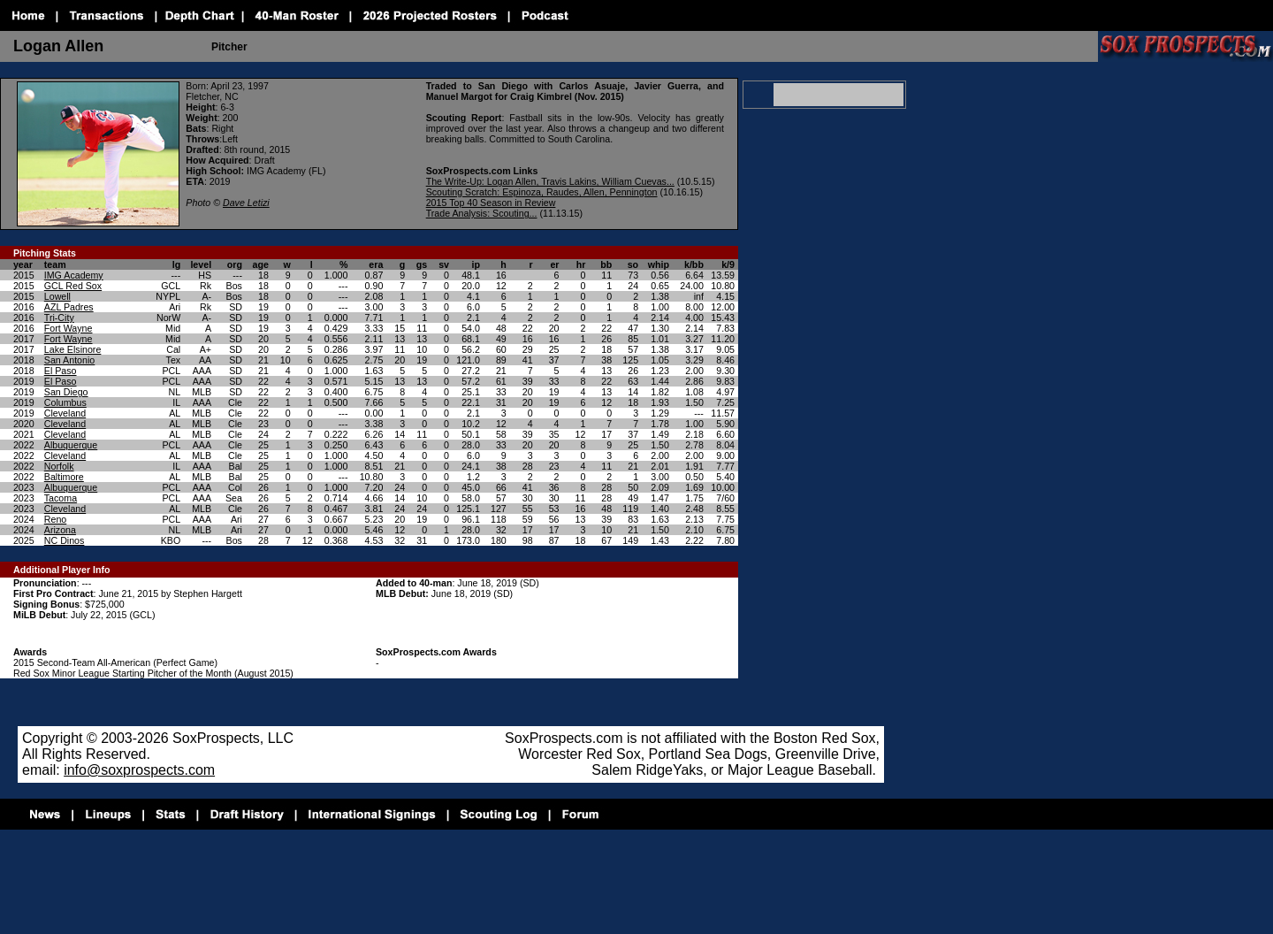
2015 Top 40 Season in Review (491, 202)
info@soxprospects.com (139, 769)
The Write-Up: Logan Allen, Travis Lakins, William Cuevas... (550, 181)
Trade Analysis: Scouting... (481, 213)
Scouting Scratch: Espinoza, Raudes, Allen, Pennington (542, 192)
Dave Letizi (246, 202)
